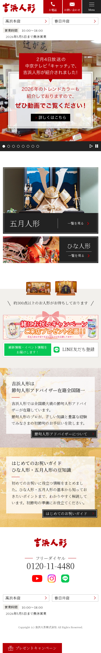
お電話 (53, 7)
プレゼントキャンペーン (32, 648)
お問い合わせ (72, 7)
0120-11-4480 (51, 566)
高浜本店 (12, 21)
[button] (3, 146)
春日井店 (61, 21)
